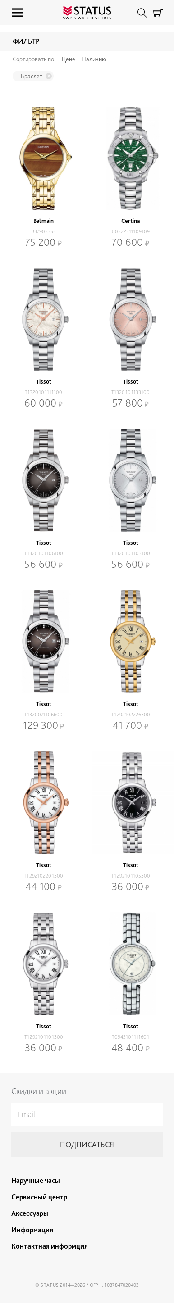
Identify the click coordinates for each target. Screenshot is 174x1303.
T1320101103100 (130, 553)
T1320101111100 (43, 392)
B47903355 (44, 231)
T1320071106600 (43, 714)
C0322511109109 (131, 231)
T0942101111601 (130, 1037)
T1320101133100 (130, 392)
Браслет (31, 76)
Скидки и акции (38, 1091)
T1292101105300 (130, 876)
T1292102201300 (43, 876)
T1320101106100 (43, 553)
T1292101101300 (43, 1037)
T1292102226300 (130, 714)
